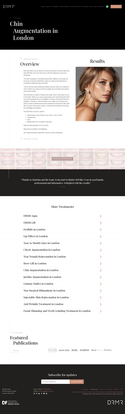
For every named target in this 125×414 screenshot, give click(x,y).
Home (43, 6)
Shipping (116, 389)
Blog (121, 389)
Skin (90, 6)
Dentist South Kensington (79, 392)
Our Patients (76, 6)
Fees (95, 6)
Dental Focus (13, 404)
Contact (101, 6)
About (48, 6)
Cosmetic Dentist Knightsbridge (95, 392)
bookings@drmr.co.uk (45, 391)
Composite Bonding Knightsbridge (113, 392)
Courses (85, 6)
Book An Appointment (62, 159)
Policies (109, 389)
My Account (85, 389)
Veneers (55, 6)
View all (15, 351)
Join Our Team (94, 389)
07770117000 (46, 389)
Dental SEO (13, 402)
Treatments (64, 6)
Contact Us (103, 389)
